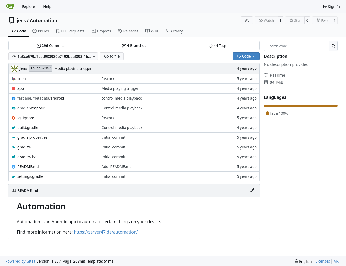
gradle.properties (32, 137)
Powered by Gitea (20, 261)
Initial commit (114, 137)
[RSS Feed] (247, 20)
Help (47, 6)
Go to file (112, 56)
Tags (218, 45)
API (336, 261)
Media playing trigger (72, 68)
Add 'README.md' (117, 166)
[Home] (10, 6)
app (20, 88)
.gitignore (25, 117)
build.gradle (27, 127)
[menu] (303, 261)
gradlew (24, 147)
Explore (28, 6)
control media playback (122, 98)
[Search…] (333, 46)
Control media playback (122, 107)
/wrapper (31, 107)
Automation (43, 20)
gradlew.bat (27, 156)
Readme (274, 75)
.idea (21, 78)
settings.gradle (30, 176)
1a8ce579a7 (40, 68)
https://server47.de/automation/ (106, 232)
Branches (134, 45)
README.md (28, 166)
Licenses (322, 261)
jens (21, 20)
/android (40, 98)
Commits (51, 45)
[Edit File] (252, 190)
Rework (108, 78)
